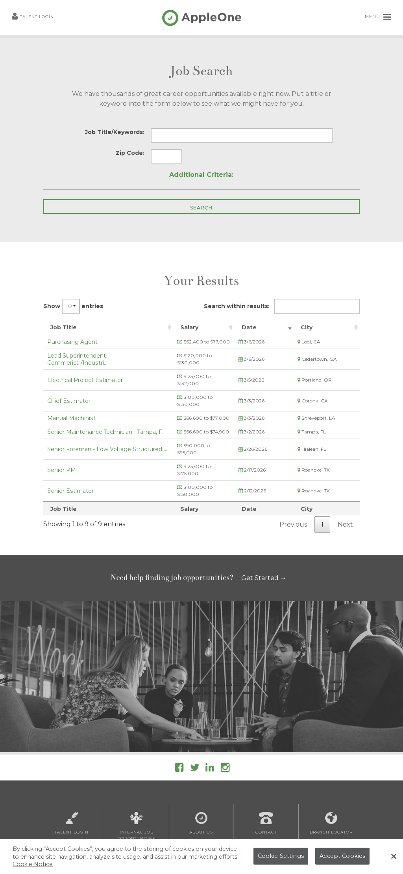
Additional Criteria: (201, 174)
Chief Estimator (69, 383)
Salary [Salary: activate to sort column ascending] (207, 327)
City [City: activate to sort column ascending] (321, 327)
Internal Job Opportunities (136, 784)
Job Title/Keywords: (114, 132)
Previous (293, 482)
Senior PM (61, 438)
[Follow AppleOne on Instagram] (225, 726)
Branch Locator (331, 780)
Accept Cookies (342, 858)
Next (345, 482)
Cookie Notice (33, 866)
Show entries (73, 306)
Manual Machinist (71, 397)
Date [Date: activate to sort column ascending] (280, 327)
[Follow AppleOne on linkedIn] (209, 726)
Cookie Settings (281, 858)
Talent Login (33, 17)
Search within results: (282, 306)
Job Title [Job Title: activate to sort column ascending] (63, 327)
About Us (201, 780)
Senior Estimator (70, 452)
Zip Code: (130, 152)
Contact (266, 780)
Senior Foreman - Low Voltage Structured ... (107, 424)
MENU (378, 17)
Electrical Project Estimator (85, 369)
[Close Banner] (393, 859)
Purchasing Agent (72, 342)
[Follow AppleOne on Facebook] (179, 726)
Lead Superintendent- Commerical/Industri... (108, 356)
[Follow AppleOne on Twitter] (195, 726)
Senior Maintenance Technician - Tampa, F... (106, 411)
